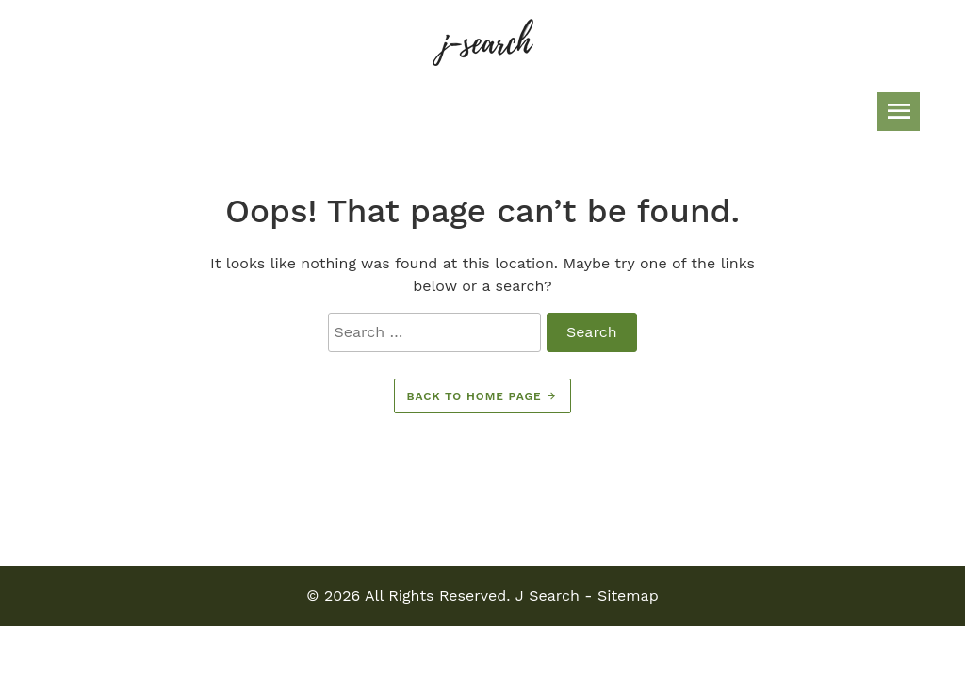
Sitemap (628, 596)
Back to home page (483, 396)
